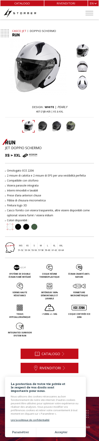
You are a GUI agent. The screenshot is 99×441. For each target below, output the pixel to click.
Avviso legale (83, 427)
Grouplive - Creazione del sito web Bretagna (51, 431)
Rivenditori (66, 3)
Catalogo (22, 3)
